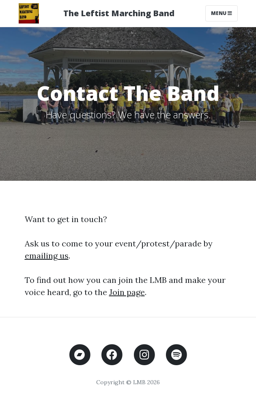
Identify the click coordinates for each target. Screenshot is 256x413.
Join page (127, 292)
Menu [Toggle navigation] (221, 13)
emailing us (47, 255)
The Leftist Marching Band (118, 13)
